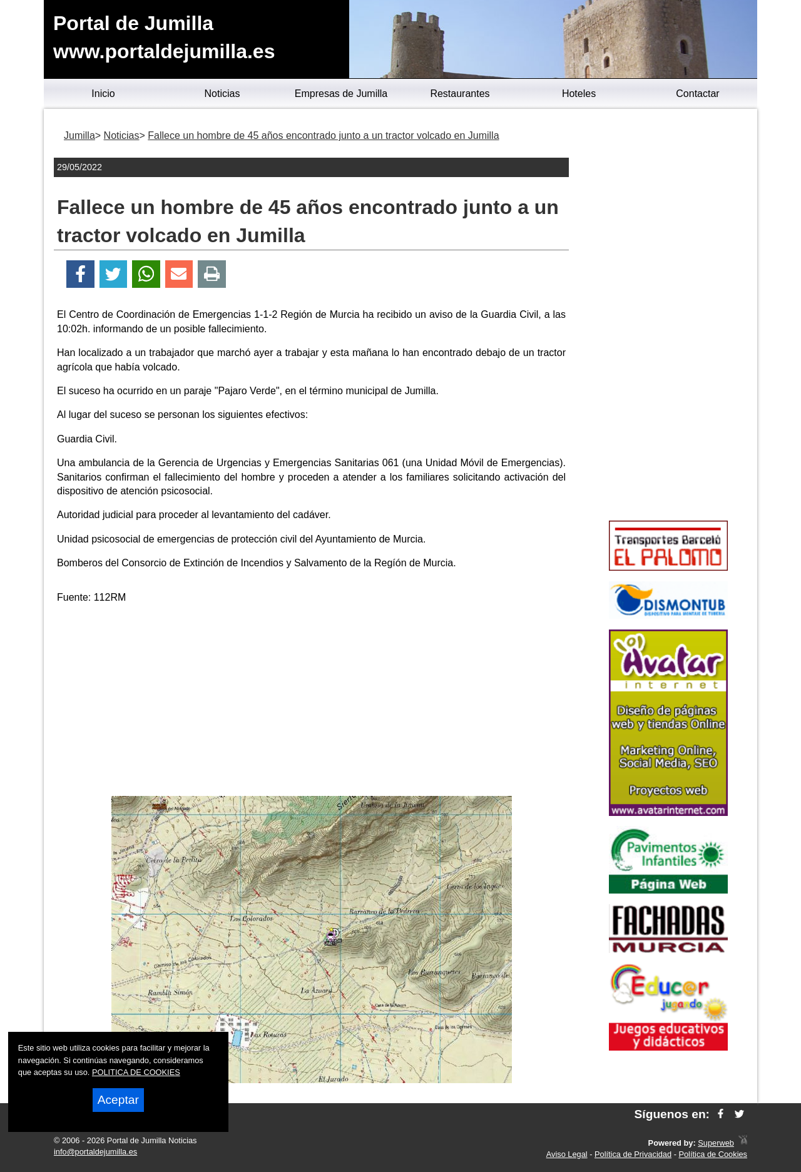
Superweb (716, 1143)
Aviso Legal (567, 1154)
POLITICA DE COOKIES (136, 1072)
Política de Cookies (712, 1154)
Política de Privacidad (632, 1154)
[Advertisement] (311, 702)
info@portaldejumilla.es (95, 1151)
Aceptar (118, 1099)
